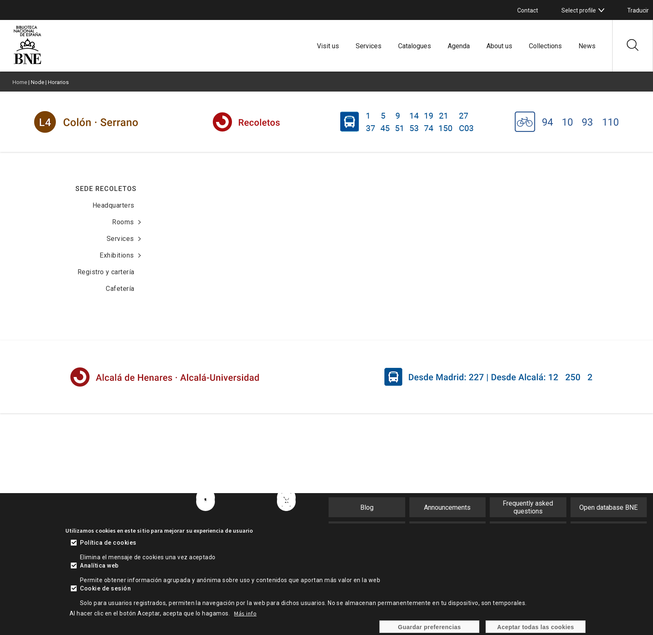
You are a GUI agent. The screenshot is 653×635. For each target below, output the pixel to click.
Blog (367, 507)
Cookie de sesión (105, 588)
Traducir (638, 10)
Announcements (447, 507)
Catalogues (414, 46)
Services (368, 46)
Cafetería (120, 289)
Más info (245, 613)
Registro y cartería (106, 272)
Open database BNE (608, 507)
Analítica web (99, 565)
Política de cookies (108, 542)
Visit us (328, 46)
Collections (545, 46)
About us (499, 46)
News (587, 46)
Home (19, 82)
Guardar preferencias (429, 627)
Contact (527, 10)
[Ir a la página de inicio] (27, 63)
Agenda (459, 46)
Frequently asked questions (528, 507)
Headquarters (113, 205)
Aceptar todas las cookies (535, 627)
